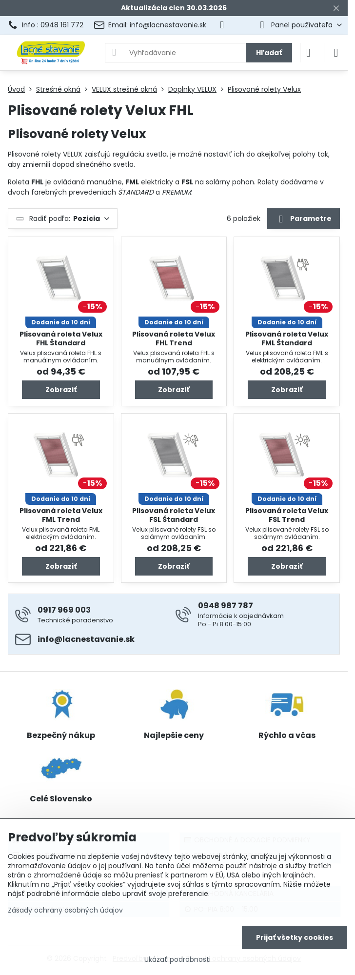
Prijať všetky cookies (294, 937)
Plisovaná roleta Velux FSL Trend (286, 515)
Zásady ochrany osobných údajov (65, 910)
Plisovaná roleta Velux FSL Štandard (173, 515)
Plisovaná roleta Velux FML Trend (61, 515)
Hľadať (269, 53)
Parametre (303, 219)
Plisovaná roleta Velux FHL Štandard (61, 338)
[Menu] (336, 52)
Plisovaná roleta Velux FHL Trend (173, 338)
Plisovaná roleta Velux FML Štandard (286, 338)
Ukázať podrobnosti (177, 959)
